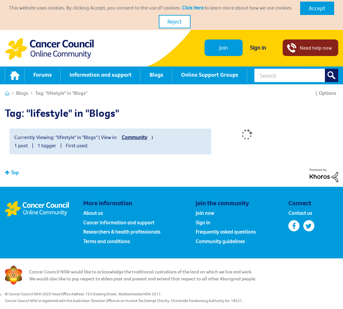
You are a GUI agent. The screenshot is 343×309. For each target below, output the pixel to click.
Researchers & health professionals (121, 231)
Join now (205, 213)
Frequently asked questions (226, 231)
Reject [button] (174, 21)
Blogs (22, 93)
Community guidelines (220, 241)
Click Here (193, 7)
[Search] (296, 75)
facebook (293, 225)
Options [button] (327, 93)
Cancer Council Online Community (43, 209)
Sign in (258, 47)
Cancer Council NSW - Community (49, 48)
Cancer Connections (7, 93)
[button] (317, 8)
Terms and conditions (106, 241)
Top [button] (15, 172)
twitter (308, 225)
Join (223, 47)
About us (93, 213)
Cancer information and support (118, 222)
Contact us (300, 213)
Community (134, 137)
